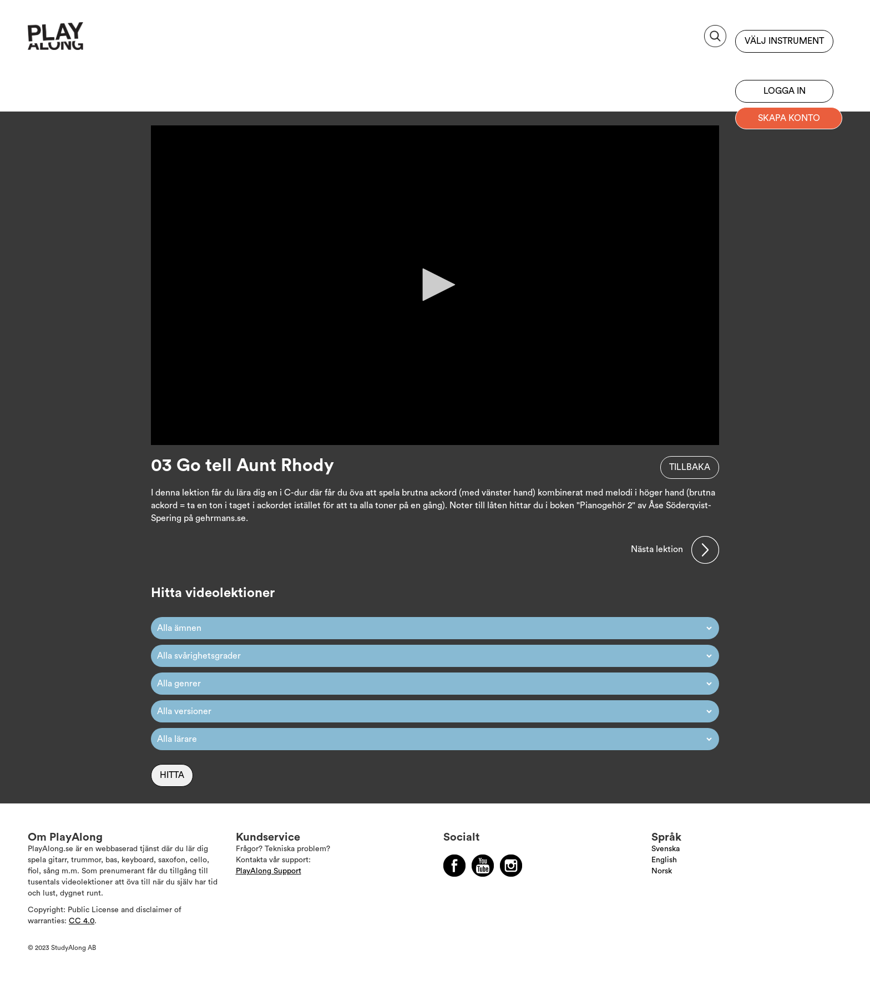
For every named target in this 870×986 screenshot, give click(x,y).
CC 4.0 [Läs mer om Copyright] (81, 921)
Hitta (172, 775)
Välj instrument (784, 41)
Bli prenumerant (784, 63)
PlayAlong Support (268, 871)
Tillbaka (689, 467)
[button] (435, 284)
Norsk (661, 871)
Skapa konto (789, 118)
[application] (435, 285)
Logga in (784, 91)
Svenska (665, 849)
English (664, 860)
